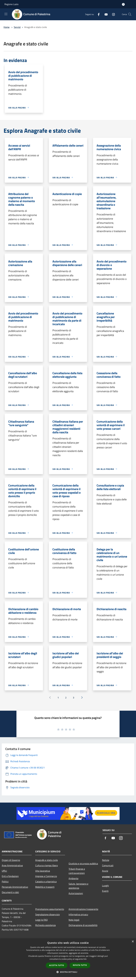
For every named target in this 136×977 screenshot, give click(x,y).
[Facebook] (97, 14)
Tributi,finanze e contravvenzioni (77, 871)
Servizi (17, 27)
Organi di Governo (11, 860)
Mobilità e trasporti (45, 887)
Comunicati (107, 865)
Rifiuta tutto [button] (80, 965)
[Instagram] (112, 14)
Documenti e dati (10, 892)
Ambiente (73, 878)
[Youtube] (105, 14)
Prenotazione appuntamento (49, 909)
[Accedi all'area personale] (123, 4)
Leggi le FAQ (41, 920)
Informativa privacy (78, 914)
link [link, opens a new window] (85, 959)
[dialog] (68, 957)
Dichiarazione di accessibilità (83, 925)
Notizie (105, 860)
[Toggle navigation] (6, 14)
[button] (68, 971)
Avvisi (105, 871)
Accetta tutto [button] (56, 965)
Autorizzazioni (76, 893)
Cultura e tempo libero (46, 865)
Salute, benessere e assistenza (78, 886)
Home (6, 27)
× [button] (133, 942)
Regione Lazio (11, 4)
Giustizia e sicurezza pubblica (83, 863)
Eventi (105, 891)
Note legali (74, 920)
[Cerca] (130, 14)
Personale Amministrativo (15, 887)
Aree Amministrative (12, 865)
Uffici (4, 871)
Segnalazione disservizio (47, 914)
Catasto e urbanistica (46, 881)
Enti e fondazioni (10, 876)
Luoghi (105, 885)
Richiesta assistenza (45, 925)
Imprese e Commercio (46, 876)
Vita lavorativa (42, 871)
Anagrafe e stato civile (46, 860)
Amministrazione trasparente (83, 909)
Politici (5, 881)
